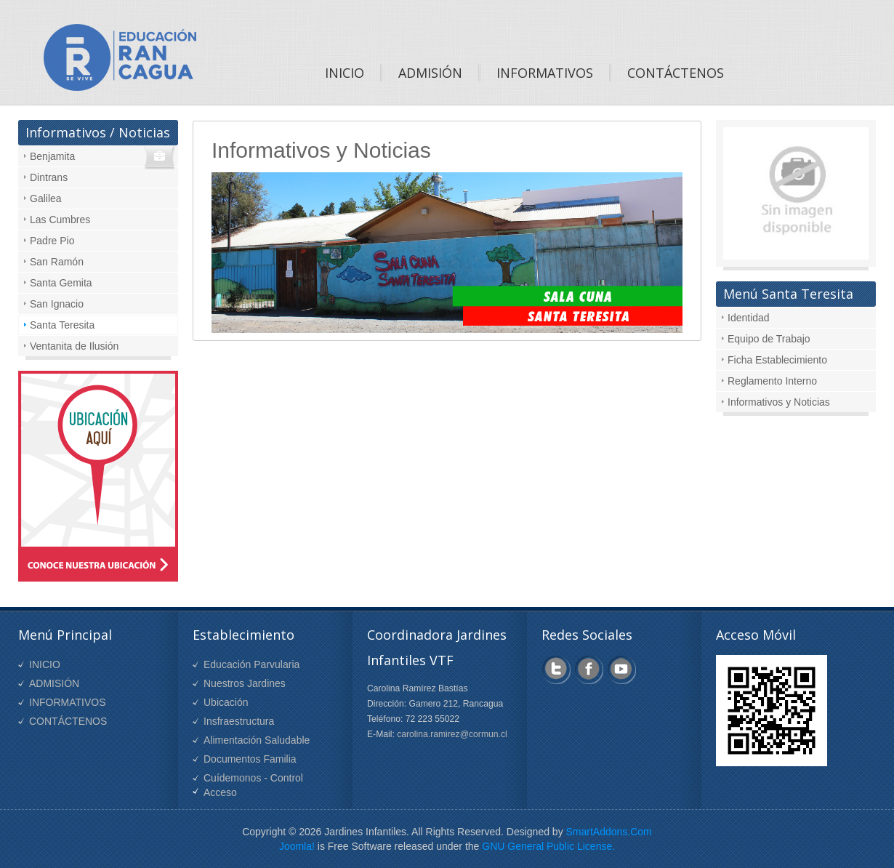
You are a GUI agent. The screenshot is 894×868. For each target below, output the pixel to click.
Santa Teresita (62, 325)
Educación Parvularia (251, 664)
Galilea (46, 198)
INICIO (44, 664)
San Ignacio (57, 304)
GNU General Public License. (548, 846)
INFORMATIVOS (67, 702)
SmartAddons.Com (609, 831)
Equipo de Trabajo (769, 339)
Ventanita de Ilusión (74, 346)
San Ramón (57, 262)
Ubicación (226, 702)
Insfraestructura (239, 721)
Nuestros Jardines (245, 683)
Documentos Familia (250, 759)
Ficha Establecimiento (777, 360)
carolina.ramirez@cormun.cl (452, 734)
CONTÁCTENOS (68, 721)
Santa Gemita (61, 283)
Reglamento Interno (772, 381)
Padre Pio (52, 240)
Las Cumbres (60, 219)
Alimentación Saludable (257, 740)
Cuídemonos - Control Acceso (253, 785)
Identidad (749, 318)
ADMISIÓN (54, 683)
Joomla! (297, 846)
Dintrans (49, 177)
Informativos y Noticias (779, 402)
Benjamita (52, 156)
